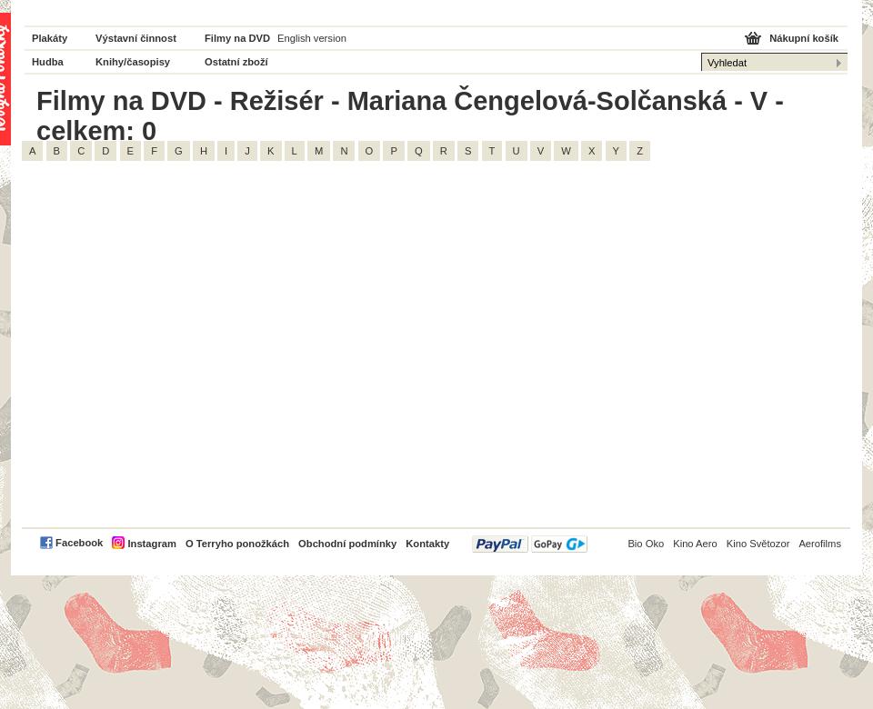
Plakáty (49, 38)
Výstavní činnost (135, 38)
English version (311, 38)
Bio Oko (645, 543)
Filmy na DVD (237, 38)
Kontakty (427, 543)
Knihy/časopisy (132, 61)
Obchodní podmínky (347, 543)
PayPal (529, 544)
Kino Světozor (758, 543)
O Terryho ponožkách (237, 543)
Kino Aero (695, 543)
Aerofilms (819, 543)
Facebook (79, 542)
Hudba (48, 61)
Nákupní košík (803, 38)
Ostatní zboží (236, 61)
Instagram (151, 543)
